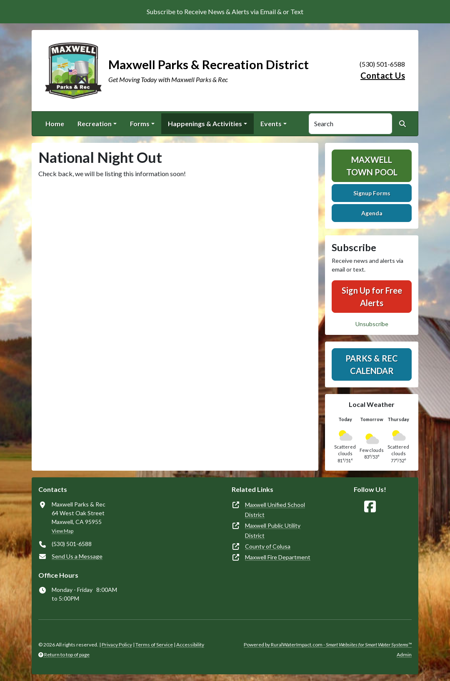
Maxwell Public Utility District (272, 530)
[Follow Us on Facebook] (370, 507)
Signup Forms (371, 193)
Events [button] (271, 123)
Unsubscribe (371, 323)
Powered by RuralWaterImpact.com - (328, 644)
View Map (62, 531)
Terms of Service (154, 644)
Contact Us (382, 75)
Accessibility (190, 644)
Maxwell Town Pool (372, 166)
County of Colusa (267, 546)
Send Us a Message (77, 556)
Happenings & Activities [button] (205, 123)
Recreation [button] (95, 123)
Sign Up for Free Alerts (372, 296)
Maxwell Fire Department (277, 557)
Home (54, 123)
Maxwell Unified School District (275, 509)
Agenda (371, 213)
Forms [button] (140, 123)
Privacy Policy (117, 644)
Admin (404, 654)
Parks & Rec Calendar (371, 364)
